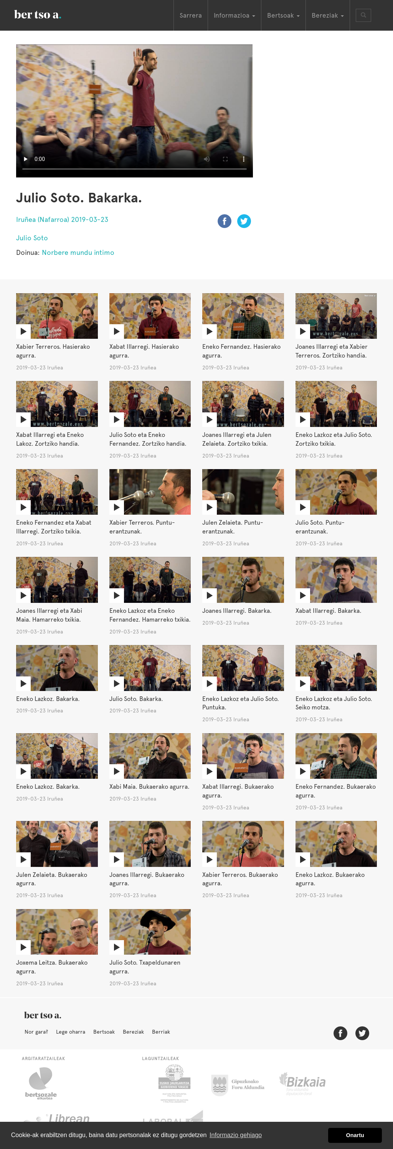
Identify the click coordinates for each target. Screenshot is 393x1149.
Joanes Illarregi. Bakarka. (237, 610)
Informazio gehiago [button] (236, 1135)
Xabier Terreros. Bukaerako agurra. (240, 879)
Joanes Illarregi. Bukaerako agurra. (146, 879)
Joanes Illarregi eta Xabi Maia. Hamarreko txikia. (49, 615)
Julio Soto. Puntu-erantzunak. (320, 527)
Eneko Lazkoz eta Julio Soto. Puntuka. (240, 703)
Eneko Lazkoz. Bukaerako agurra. (330, 879)
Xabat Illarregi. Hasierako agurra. (144, 351)
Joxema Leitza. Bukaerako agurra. (52, 967)
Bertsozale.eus (46, 1083)
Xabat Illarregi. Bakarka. (329, 610)
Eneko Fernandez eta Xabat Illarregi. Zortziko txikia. (53, 527)
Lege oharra (70, 1032)
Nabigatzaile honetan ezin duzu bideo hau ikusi (134, 110)
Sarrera (191, 15)
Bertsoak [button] (283, 15)
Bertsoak (104, 1032)
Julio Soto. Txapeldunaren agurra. (144, 967)
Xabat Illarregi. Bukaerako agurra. (238, 791)
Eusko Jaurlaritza (173, 1083)
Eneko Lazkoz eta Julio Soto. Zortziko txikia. (334, 439)
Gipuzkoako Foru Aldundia (242, 1083)
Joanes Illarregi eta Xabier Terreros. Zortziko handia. (332, 351)
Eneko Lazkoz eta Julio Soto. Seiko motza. (334, 703)
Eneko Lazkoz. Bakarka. (48, 699)
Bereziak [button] (328, 15)
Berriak (161, 1032)
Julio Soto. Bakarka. (136, 699)
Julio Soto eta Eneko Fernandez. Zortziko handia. (148, 439)
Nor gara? (36, 1032)
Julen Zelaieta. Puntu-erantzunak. (232, 527)
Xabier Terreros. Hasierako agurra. (53, 351)
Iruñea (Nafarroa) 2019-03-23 (62, 219)
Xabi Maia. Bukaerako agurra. (149, 786)
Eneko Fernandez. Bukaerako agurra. (336, 791)
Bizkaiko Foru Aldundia (311, 1083)
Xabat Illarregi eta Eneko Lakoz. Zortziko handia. (50, 439)
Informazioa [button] (234, 15)
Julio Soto (32, 238)
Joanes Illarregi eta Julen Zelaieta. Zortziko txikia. (236, 439)
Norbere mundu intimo (78, 252)
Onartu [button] (355, 1135)
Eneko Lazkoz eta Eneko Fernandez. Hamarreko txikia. (150, 615)
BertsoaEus (48, 13)
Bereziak (133, 1032)
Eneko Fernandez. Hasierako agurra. (241, 351)
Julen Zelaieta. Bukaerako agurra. (51, 879)
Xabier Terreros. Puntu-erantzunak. (142, 527)
